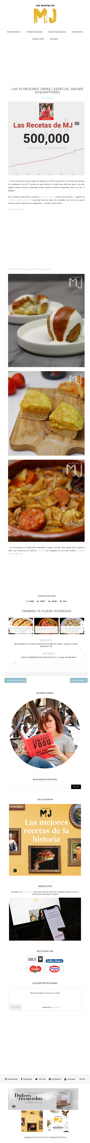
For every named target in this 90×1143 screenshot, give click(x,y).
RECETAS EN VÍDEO (15, 209)
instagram (11, 1079)
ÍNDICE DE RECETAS (14, 32)
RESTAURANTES (77, 32)
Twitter (29, 200)
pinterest (55, 1079)
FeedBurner (56, 1007)
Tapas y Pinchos (47, 98)
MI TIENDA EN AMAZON (34, 32)
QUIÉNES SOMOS (38, 39)
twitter (40, 1079)
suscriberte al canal (47, 197)
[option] (21, 627)
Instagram (12, 200)
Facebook (20, 200)
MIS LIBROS (54, 39)
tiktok (82, 1079)
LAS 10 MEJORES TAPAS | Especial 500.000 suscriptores (29, 269)
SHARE (30, 601)
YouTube (40, 550)
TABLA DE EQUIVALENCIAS (57, 32)
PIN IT (63, 601)
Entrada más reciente (15, 680)
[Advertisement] (46, 63)
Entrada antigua (78, 680)
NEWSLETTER (28, 892)
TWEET (41, 601)
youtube (69, 1079)
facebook (26, 1079)
